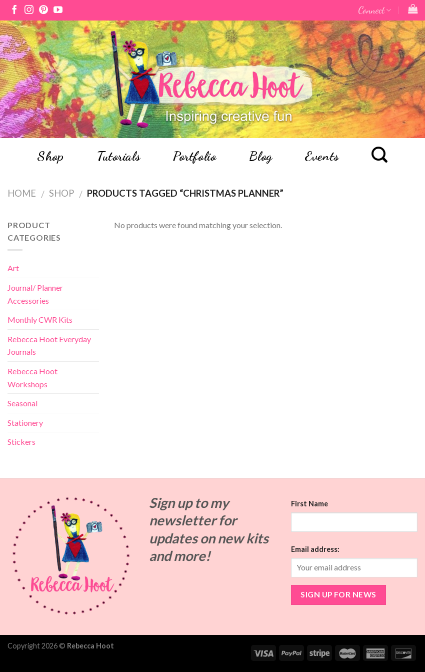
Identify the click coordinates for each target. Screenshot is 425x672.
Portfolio (194, 156)
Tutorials (118, 156)
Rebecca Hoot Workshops (33, 377)
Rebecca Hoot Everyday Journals (49, 345)
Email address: (315, 549)
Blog (260, 156)
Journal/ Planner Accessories (35, 294)
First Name (309, 503)
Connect (374, 10)
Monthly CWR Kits (40, 319)
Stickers (22, 441)
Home (22, 193)
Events (321, 156)
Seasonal (23, 403)
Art (13, 268)
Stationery (25, 422)
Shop (50, 156)
